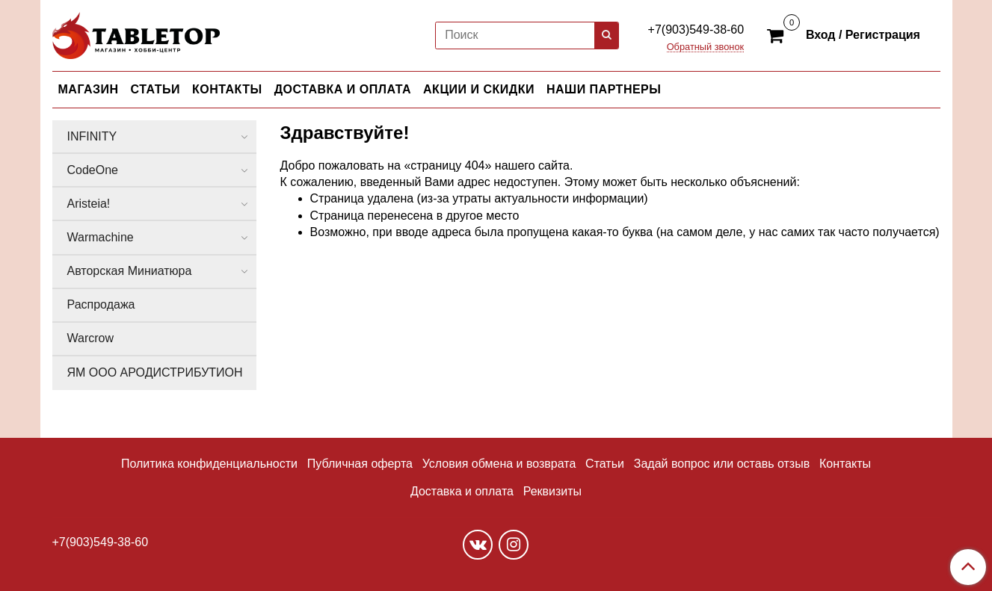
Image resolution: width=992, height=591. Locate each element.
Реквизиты (552, 491)
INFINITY (92, 136)
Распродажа (101, 304)
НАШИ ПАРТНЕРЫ (603, 89)
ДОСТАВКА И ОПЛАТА (342, 89)
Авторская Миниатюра (129, 270)
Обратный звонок (706, 47)
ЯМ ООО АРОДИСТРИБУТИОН (155, 372)
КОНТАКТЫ (227, 89)
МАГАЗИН (88, 89)
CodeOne (93, 170)
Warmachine (100, 237)
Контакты (845, 463)
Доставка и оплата (462, 491)
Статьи (604, 463)
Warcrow (90, 338)
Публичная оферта (360, 463)
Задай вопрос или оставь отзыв (722, 463)
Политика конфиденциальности (209, 463)
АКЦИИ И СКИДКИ (478, 89)
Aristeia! (89, 203)
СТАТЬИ (155, 89)
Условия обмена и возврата (499, 463)
